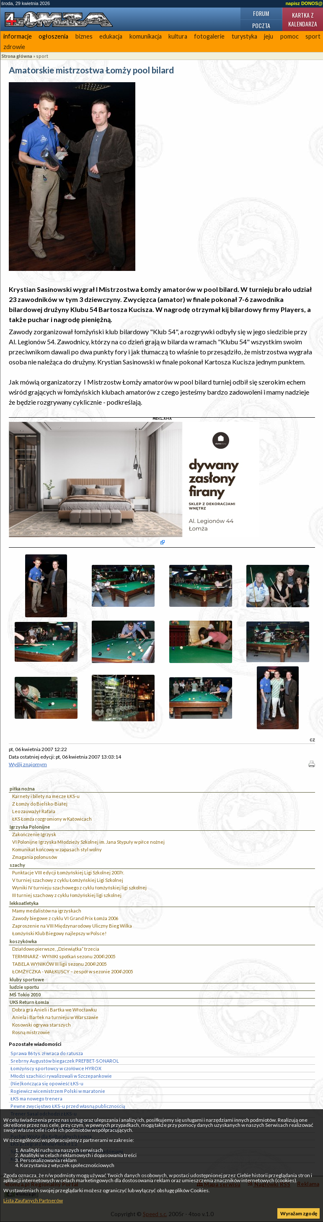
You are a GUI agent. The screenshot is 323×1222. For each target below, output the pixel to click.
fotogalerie (209, 36)
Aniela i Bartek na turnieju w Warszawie (55, 1017)
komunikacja (145, 36)
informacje (17, 36)
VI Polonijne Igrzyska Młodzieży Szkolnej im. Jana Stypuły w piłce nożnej (88, 842)
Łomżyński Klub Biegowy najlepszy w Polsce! (59, 933)
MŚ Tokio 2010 (25, 994)
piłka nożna (22, 788)
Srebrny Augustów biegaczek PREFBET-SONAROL (64, 1060)
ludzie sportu (24, 987)
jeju (268, 36)
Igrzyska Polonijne (30, 826)
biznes (84, 36)
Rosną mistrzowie (31, 1032)
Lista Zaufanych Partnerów (33, 1200)
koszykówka (23, 941)
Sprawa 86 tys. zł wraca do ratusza (46, 1053)
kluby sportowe (27, 979)
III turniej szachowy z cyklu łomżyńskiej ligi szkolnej (66, 895)
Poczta (261, 25)
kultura (177, 36)
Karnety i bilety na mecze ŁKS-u (46, 796)
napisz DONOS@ (304, 3)
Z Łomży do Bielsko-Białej (39, 803)
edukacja (110, 36)
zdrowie (14, 46)
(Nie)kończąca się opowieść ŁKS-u (46, 1083)
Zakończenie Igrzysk (34, 834)
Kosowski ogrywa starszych (41, 1024)
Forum (261, 13)
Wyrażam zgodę (298, 1213)
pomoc (289, 36)
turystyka (244, 36)
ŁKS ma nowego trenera (36, 1098)
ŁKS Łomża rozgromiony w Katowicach (52, 819)
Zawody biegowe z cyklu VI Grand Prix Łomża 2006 (65, 918)
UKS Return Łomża (29, 1002)
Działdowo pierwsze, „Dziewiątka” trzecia (55, 949)
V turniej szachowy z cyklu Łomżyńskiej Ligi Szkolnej (67, 880)
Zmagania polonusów (34, 857)
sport (42, 56)
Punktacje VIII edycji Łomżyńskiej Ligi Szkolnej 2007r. (68, 872)
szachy (17, 865)
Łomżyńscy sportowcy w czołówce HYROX (55, 1068)
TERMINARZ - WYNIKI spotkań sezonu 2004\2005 (63, 956)
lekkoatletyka (24, 903)
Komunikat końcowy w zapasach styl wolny (57, 849)
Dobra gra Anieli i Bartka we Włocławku (54, 1009)
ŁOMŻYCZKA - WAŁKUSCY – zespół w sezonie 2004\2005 (72, 971)
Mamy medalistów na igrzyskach (46, 910)
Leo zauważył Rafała (33, 811)
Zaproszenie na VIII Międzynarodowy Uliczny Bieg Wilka (72, 925)
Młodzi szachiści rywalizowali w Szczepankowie (61, 1076)
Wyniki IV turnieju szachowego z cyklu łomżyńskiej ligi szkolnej (79, 887)
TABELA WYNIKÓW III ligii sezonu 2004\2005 (59, 964)
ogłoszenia (53, 36)
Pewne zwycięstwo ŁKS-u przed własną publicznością (67, 1106)
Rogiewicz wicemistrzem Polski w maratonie (57, 1091)
